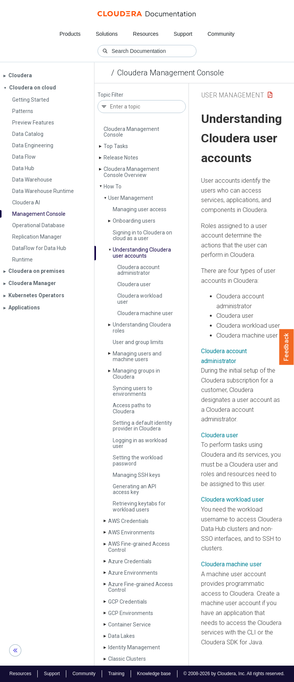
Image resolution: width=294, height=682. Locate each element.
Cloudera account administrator (138, 270)
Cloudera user (134, 284)
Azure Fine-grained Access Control (140, 587)
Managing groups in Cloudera (136, 373)
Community (221, 34)
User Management (130, 198)
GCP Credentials (127, 602)
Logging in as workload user (140, 443)
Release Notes (121, 158)
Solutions (107, 34)
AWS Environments (131, 532)
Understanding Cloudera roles (142, 327)
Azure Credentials (130, 561)
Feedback (286, 347)
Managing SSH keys (136, 475)
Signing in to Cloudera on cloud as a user (142, 235)
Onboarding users (134, 221)
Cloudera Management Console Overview (131, 172)
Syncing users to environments (132, 391)
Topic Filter (110, 95)
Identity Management (134, 647)
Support (183, 34)
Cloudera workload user (139, 298)
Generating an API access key (134, 489)
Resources (145, 34)
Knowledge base (154, 673)
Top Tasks (116, 146)
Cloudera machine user (145, 313)
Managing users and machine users (137, 356)
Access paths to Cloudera (132, 408)
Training (116, 673)
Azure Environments (133, 573)
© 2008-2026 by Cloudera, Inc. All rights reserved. (234, 673)
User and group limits (138, 342)
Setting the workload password (138, 460)
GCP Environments (130, 613)
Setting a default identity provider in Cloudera (142, 426)
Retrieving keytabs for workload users (139, 506)
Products (69, 34)
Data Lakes (121, 636)
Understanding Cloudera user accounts (142, 252)
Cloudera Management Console (170, 72)
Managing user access (139, 209)
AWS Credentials (128, 521)
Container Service (129, 624)
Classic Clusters (127, 659)
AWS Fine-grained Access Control (139, 547)
